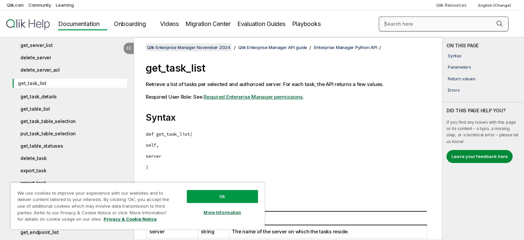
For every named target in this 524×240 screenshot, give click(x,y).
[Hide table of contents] (129, 48)
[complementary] (483, 138)
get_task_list (32, 83)
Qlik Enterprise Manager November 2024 (188, 47)
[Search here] (443, 24)
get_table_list (35, 109)
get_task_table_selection (48, 121)
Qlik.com (15, 5)
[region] (138, 205)
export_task (33, 170)
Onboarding (130, 23)
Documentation (79, 23)
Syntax (455, 55)
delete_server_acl (40, 70)
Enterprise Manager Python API (345, 47)
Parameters (459, 67)
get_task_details (38, 96)
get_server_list (36, 45)
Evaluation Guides (261, 23)
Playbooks (306, 23)
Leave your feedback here (479, 156)
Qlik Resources (451, 5)
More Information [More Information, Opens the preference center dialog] (222, 212)
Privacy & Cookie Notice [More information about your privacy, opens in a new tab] (130, 219)
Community (39, 5)
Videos (169, 23)
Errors (454, 90)
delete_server (35, 57)
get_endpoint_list (39, 232)
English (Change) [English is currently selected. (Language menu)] (495, 5)
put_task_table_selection (48, 133)
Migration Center (208, 23)
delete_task (33, 158)
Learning (65, 5)
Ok (222, 196)
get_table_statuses (41, 146)
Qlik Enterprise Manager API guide (272, 47)
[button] (500, 23)
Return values (462, 78)
